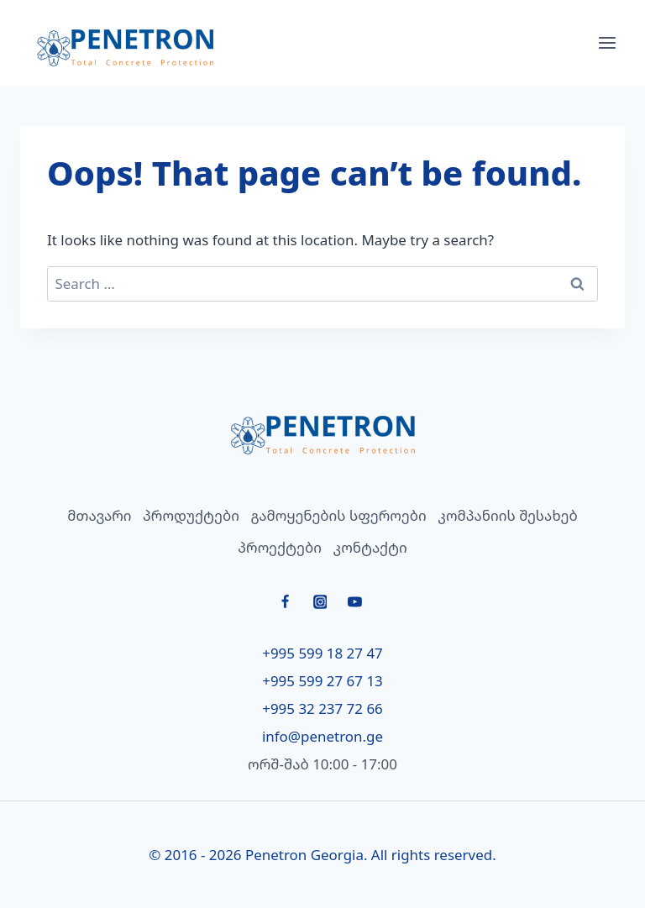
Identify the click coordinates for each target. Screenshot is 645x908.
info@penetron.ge (322, 736)
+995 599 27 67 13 (322, 680)
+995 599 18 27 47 (322, 653)
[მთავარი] (322, 434)
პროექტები (280, 547)
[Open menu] (607, 42)
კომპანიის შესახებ (507, 515)
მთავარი (99, 515)
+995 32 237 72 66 (322, 708)
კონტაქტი (370, 547)
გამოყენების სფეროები (339, 515)
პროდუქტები (191, 515)
